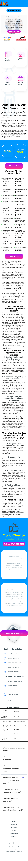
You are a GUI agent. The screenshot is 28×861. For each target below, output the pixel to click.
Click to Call (14, 32)
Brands (14, 830)
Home (14, 821)
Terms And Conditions (19, 843)
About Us (14, 824)
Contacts (14, 836)
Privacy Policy (9, 843)
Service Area (14, 833)
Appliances (14, 827)
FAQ (4, 843)
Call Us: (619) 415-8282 (14, 10)
